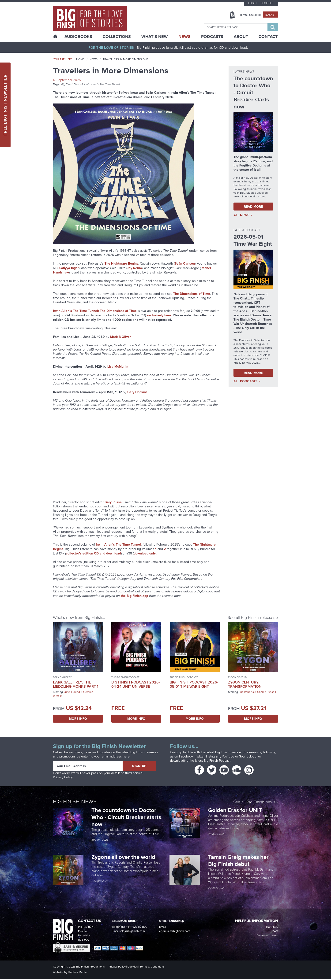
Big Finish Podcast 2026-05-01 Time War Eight (194, 684)
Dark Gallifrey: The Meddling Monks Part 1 (75, 684)
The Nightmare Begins (121, 263)
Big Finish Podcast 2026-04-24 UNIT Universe (135, 684)
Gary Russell (114, 502)
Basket (270, 15)
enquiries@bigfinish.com (174, 931)
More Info (78, 718)
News (184, 36)
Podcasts (212, 36)
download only (145, 553)
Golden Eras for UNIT (235, 810)
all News (241, 215)
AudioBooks (78, 36)
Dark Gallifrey (62, 677)
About (241, 36)
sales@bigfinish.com (132, 931)
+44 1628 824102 (136, 927)
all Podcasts (245, 381)
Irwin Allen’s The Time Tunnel (118, 544)
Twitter (199, 756)
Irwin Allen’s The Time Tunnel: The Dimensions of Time (95, 310)
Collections (117, 36)
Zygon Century (237, 677)
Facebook (186, 756)
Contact (268, 36)
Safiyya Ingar (69, 268)
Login (252, 3)
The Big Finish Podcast (125, 677)
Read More (253, 206)
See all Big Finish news (254, 802)
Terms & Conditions (152, 966)
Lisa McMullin (117, 366)
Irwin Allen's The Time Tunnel (102, 84)
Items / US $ (249, 15)
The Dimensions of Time (191, 293)
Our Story (272, 927)
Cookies (133, 966)
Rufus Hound (72, 692)
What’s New (154, 36)
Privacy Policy (63, 777)
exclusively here (159, 315)
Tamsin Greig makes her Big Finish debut (238, 860)
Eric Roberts (246, 692)
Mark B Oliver (120, 336)
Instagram (213, 756)
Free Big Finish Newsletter (5, 104)
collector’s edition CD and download (93, 553)
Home (80, 59)
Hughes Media (77, 972)
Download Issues (267, 935)
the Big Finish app (134, 595)
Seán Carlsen (185, 263)
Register (267, 3)
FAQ (275, 931)
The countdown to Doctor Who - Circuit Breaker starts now (126, 817)
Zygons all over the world (124, 857)
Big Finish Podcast (217, 760)
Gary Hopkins (137, 392)
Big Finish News (71, 84)
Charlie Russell (266, 692)
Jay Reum (134, 268)
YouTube (228, 756)
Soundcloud (247, 756)
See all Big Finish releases (251, 617)
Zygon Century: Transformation (245, 684)
